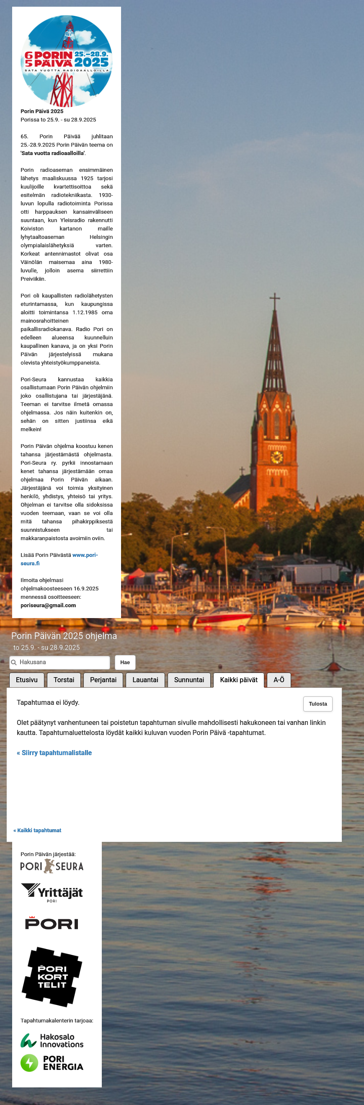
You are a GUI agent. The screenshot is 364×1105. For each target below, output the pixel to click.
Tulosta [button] (318, 704)
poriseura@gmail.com (48, 605)
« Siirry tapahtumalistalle (54, 753)
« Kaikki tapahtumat (37, 830)
